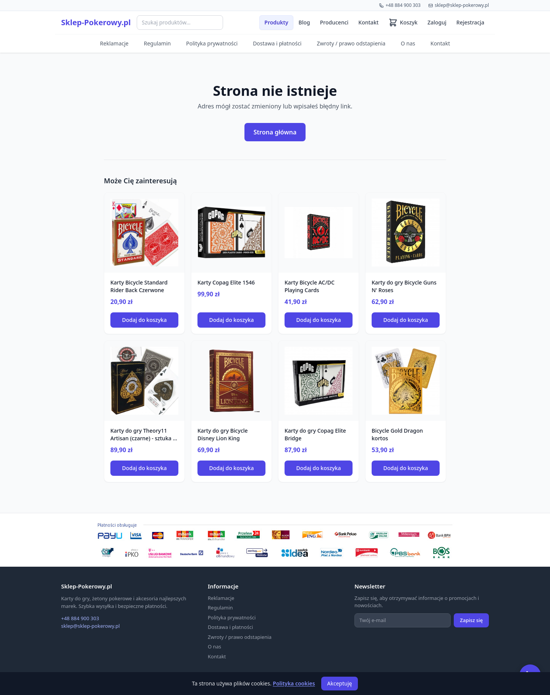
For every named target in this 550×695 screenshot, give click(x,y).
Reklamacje (114, 43)
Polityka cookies (294, 683)
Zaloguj (436, 22)
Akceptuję (339, 683)
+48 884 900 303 (400, 5)
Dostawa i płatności (277, 43)
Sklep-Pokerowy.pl (96, 22)
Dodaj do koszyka (144, 319)
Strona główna (275, 132)
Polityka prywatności (212, 43)
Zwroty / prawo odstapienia (351, 43)
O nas (408, 43)
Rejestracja (470, 22)
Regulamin (157, 43)
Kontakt (368, 22)
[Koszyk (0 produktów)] (403, 22)
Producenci (334, 22)
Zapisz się (471, 620)
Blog (304, 22)
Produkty (276, 22)
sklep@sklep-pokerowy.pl (458, 5)
